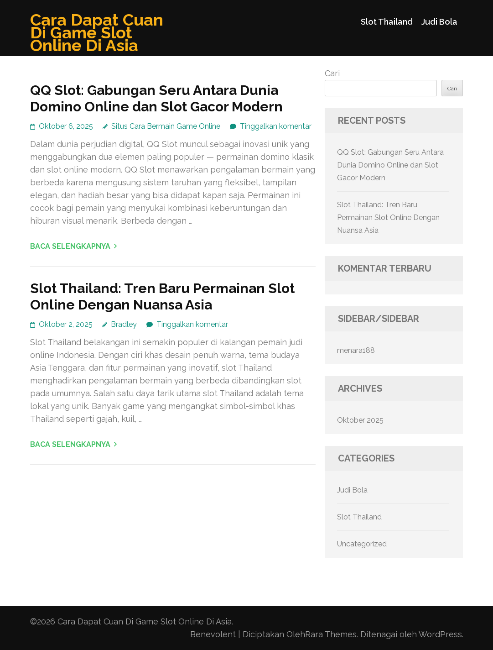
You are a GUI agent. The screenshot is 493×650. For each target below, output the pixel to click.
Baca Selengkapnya (70, 246)
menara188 (356, 350)
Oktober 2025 (360, 420)
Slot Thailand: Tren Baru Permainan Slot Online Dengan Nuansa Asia (162, 296)
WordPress (440, 634)
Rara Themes (331, 634)
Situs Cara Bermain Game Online (165, 126)
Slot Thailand (387, 21)
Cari (332, 73)
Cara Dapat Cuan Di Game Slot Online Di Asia (96, 32)
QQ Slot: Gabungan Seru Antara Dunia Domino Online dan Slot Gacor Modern (156, 98)
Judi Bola (439, 21)
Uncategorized (362, 544)
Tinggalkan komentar (275, 126)
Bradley (124, 324)
